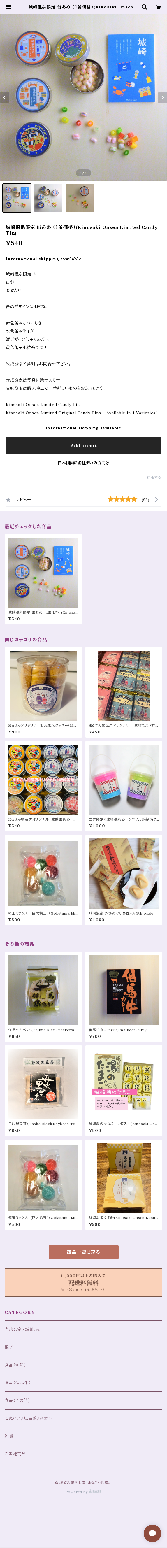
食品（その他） (17, 1400)
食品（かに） (15, 1365)
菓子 (9, 1347)
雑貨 (9, 1436)
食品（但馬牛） (18, 1382)
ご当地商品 (15, 1453)
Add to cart (84, 445)
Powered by (84, 1492)
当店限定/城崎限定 (23, 1329)
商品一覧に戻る (83, 1252)
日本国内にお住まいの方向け (83, 463)
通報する (154, 477)
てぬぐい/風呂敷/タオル (28, 1418)
